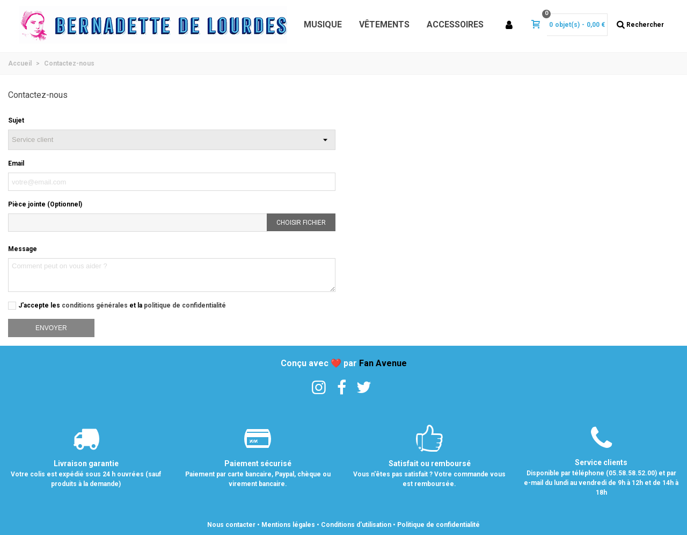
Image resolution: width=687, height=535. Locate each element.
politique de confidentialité (185, 305)
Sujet (16, 120)
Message (22, 249)
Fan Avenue (383, 363)
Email (16, 163)
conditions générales (95, 305)
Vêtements (384, 24)
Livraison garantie (86, 463)
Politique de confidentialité (438, 525)
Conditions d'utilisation (356, 525)
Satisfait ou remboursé (430, 463)
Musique (323, 24)
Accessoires (455, 24)
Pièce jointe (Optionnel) (45, 204)
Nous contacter (231, 525)
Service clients (601, 462)
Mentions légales (288, 525)
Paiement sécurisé (257, 463)
